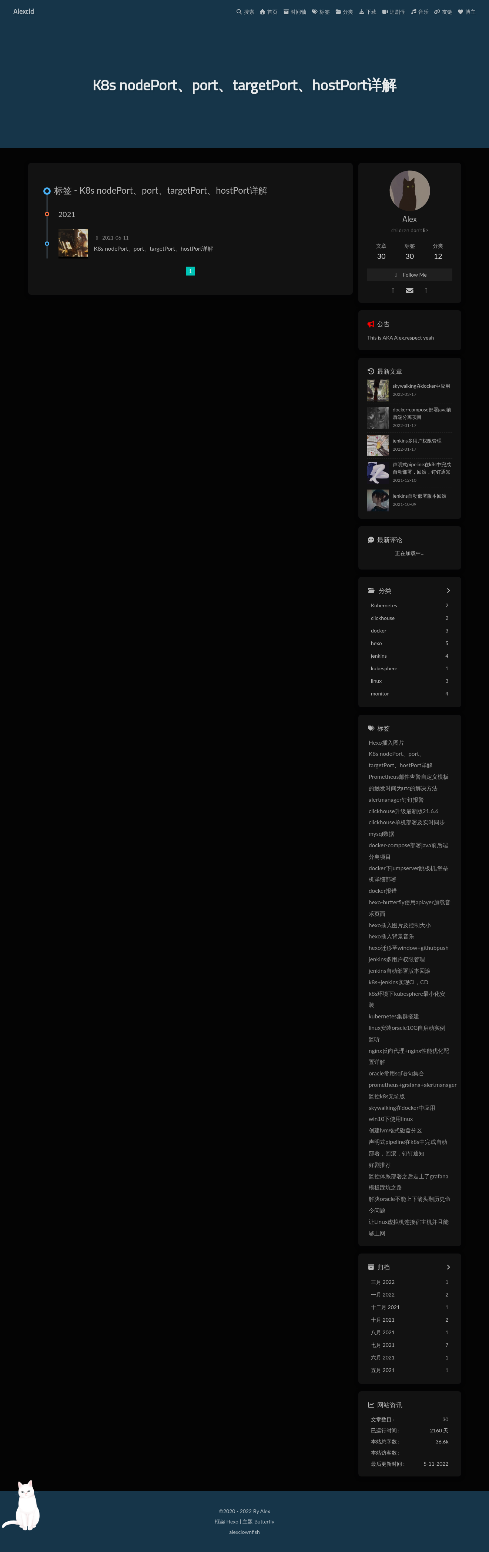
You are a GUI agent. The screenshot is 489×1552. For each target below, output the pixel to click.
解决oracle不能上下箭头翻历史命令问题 (410, 1204)
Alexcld (23, 11)
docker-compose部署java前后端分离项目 (422, 413)
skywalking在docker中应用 (421, 386)
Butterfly (264, 1521)
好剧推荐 (380, 1164)
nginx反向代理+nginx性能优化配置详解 (409, 1056)
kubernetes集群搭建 (394, 1016)
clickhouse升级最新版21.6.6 (404, 811)
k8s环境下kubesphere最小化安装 (407, 999)
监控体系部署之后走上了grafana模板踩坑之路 (408, 1182)
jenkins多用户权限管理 (417, 441)
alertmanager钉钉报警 (396, 799)
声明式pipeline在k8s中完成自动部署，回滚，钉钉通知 (422, 468)
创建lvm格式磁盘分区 (395, 1130)
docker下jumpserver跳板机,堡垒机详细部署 (408, 874)
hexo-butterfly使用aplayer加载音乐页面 (410, 908)
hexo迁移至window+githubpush (409, 947)
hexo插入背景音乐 (391, 936)
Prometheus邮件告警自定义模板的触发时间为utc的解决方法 (409, 782)
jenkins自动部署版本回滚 (419, 496)
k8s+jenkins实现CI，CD (398, 982)
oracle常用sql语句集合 (396, 1073)
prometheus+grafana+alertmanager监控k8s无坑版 (413, 1090)
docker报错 (383, 890)
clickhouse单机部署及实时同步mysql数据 (407, 828)
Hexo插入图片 (386, 742)
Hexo (232, 1521)
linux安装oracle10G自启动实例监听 (407, 1033)
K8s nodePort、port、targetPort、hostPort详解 (154, 248)
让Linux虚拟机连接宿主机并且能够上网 (409, 1227)
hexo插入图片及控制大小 (400, 925)
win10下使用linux (391, 1118)
